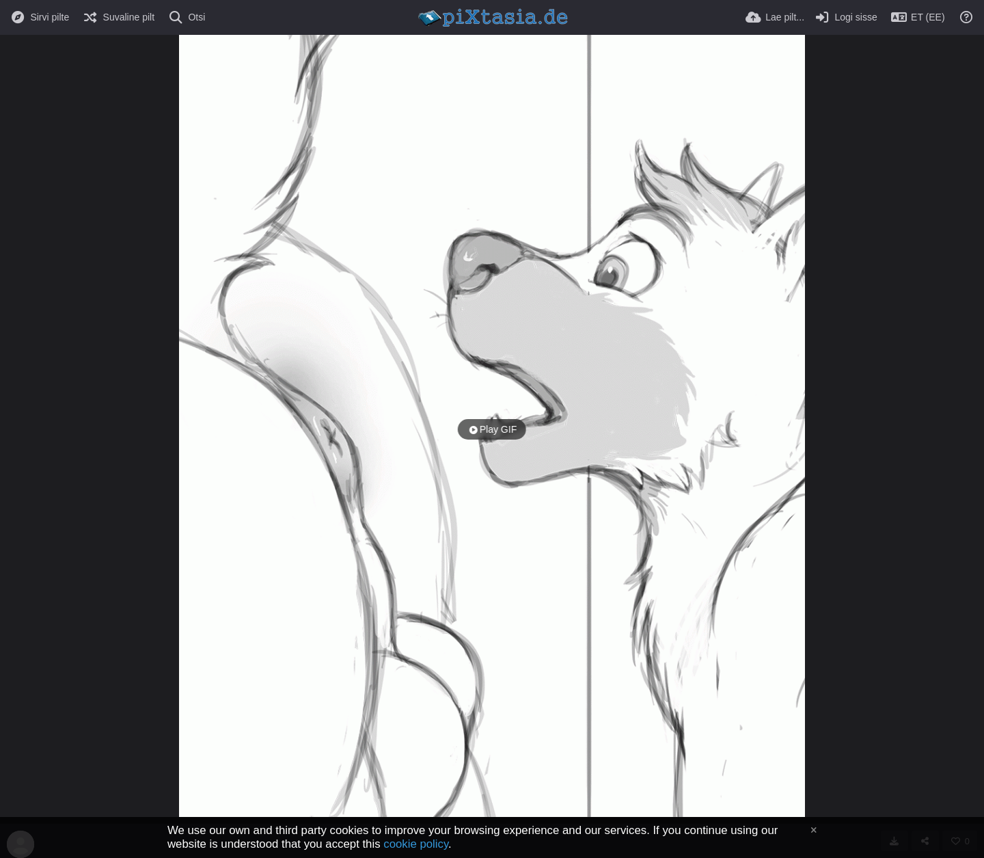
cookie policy (415, 843)
